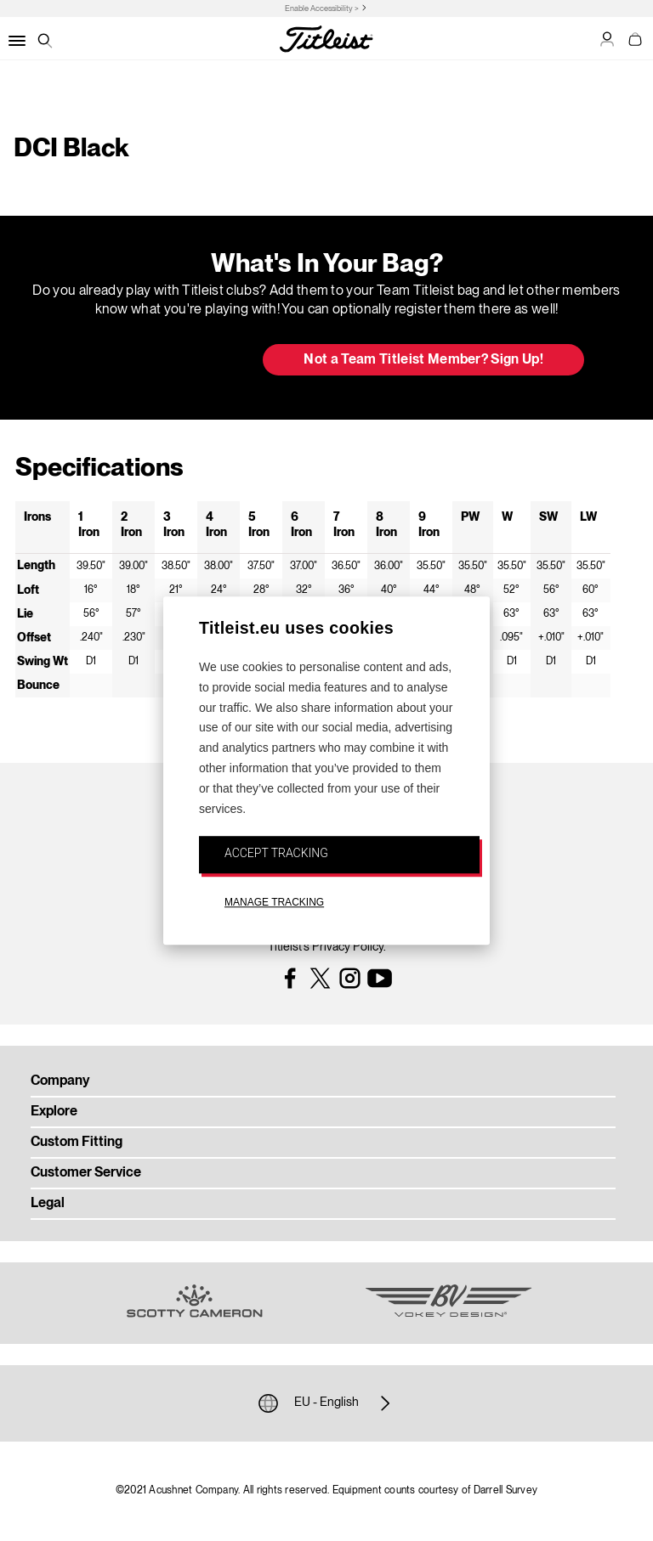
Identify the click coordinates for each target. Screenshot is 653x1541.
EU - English (326, 1403)
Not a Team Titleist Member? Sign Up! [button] (423, 360)
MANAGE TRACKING (274, 902)
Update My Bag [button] (160, 361)
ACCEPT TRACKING (276, 854)
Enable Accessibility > (322, 9)
